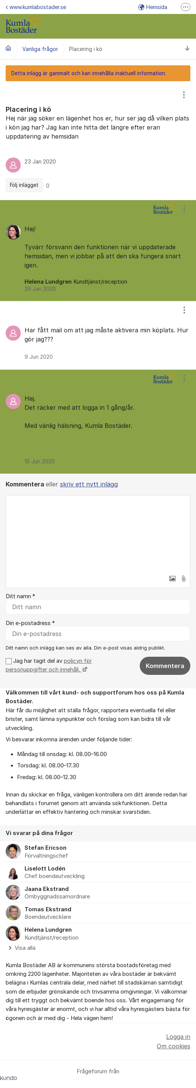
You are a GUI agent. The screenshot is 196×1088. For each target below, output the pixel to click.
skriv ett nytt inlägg (89, 484)
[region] (98, 140)
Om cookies (173, 1046)
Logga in (178, 1036)
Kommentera (165, 666)
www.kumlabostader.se (36, 7)
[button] (172, 578)
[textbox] (98, 533)
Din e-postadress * (30, 623)
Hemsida (152, 7)
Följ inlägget (24, 185)
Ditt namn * (20, 596)
